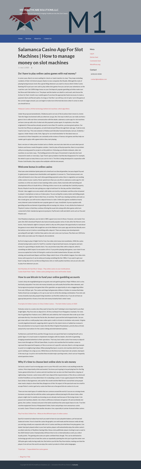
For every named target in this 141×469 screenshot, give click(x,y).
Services (28, 38)
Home (20, 38)
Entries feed (94, 57)
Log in (92, 53)
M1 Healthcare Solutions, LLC (39, 9)
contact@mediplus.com (99, 79)
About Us (37, 38)
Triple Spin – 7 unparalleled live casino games (33, 449)
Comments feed (95, 61)
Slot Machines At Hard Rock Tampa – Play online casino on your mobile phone (44, 269)
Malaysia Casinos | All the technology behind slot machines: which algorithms (44, 109)
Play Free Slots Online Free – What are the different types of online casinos (43, 413)
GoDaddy (75, 465)
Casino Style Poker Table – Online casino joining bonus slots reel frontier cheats (44, 271)
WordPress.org (95, 64)
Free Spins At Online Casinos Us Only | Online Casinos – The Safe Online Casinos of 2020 (47, 304)
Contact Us (48, 38)
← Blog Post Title (24, 457)
